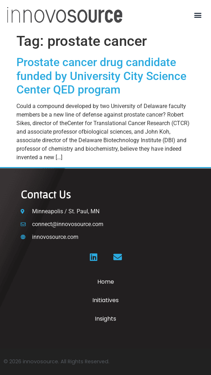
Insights (105, 319)
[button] (198, 15)
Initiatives (105, 300)
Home (105, 282)
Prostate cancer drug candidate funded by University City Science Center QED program (101, 75)
